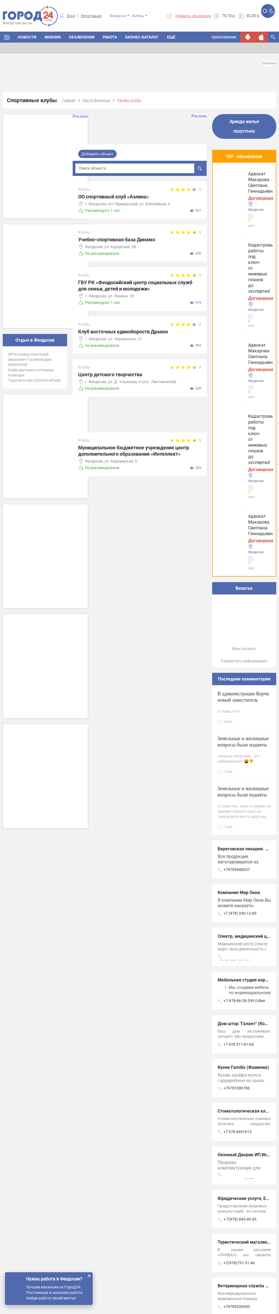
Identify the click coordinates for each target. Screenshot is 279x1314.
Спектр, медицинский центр (247, 621)
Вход (71, 16)
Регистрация (91, 16)
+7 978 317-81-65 (238, 729)
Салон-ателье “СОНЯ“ (240, 1014)
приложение (223, 37)
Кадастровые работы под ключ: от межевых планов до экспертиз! (243, 187)
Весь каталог (244, 333)
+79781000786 (236, 773)
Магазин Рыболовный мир (245, 1058)
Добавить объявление (193, 16)
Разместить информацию (244, 346)
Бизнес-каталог (142, 37)
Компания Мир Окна (239, 577)
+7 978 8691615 (237, 817)
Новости (27, 37)
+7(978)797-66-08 (239, 1035)
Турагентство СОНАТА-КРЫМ (34, 380)
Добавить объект (97, 154)
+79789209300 (236, 991)
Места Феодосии (96, 100)
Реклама (269, 63)
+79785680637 (236, 554)
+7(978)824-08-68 (239, 1079)
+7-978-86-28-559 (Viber (244, 686)
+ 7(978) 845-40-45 (239, 904)
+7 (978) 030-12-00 (239, 598)
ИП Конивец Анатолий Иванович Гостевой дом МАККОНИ (29, 359)
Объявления (81, 37)
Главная (68, 100)
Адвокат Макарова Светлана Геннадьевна (243, 236)
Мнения (53, 37)
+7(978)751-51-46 (239, 948)
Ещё (171, 37)
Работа (110, 37)
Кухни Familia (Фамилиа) (243, 752)
